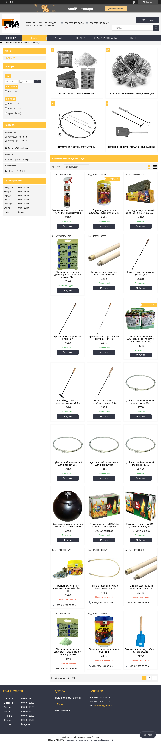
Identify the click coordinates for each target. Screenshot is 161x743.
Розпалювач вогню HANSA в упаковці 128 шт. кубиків (104, 525)
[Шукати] (156, 28)
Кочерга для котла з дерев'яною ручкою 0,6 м (104, 401)
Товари (33, 38)
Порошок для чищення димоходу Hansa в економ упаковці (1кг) (67, 274)
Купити (69, 226)
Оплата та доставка (105, 38)
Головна (11, 38)
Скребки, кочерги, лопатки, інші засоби (131, 147)
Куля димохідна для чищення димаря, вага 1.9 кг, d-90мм (68, 525)
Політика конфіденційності (101, 740)
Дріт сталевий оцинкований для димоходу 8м (104, 463)
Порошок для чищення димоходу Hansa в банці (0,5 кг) (67, 588)
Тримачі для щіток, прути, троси (76, 147)
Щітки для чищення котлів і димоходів (131, 93)
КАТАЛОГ (11, 58)
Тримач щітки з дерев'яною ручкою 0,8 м (140, 273)
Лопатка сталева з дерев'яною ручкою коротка (140, 650)
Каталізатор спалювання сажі (76, 93)
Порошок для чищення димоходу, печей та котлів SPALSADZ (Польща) (140, 339)
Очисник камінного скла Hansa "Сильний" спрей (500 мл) (67, 211)
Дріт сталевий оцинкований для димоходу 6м (140, 463)
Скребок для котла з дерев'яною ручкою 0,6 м (67, 401)
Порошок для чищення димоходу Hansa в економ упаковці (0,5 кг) (67, 652)
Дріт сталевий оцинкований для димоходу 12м (68, 463)
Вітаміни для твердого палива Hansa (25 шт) (104, 650)
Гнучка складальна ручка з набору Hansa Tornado (104, 587)
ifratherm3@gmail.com (18, 148)
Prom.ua (95, 737)
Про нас (57, 38)
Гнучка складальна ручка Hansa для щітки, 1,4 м (140, 587)
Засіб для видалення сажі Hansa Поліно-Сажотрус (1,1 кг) (141, 211)
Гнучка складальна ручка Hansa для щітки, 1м (104, 273)
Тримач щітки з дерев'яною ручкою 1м (67, 337)
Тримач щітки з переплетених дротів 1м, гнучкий (104, 337)
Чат (148, 734)
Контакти (79, 38)
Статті (133, 38)
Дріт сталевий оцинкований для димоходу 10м (140, 401)
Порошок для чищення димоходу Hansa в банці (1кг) (104, 211)
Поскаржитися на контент (77, 740)
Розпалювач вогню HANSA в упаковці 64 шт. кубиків (140, 525)
